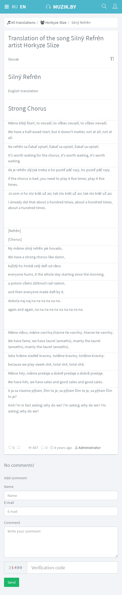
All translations (21, 22)
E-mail (9, 502)
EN (23, 7)
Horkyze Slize (53, 22)
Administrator (89, 447)
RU (15, 7)
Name (8, 486)
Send (12, 582)
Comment (12, 522)
